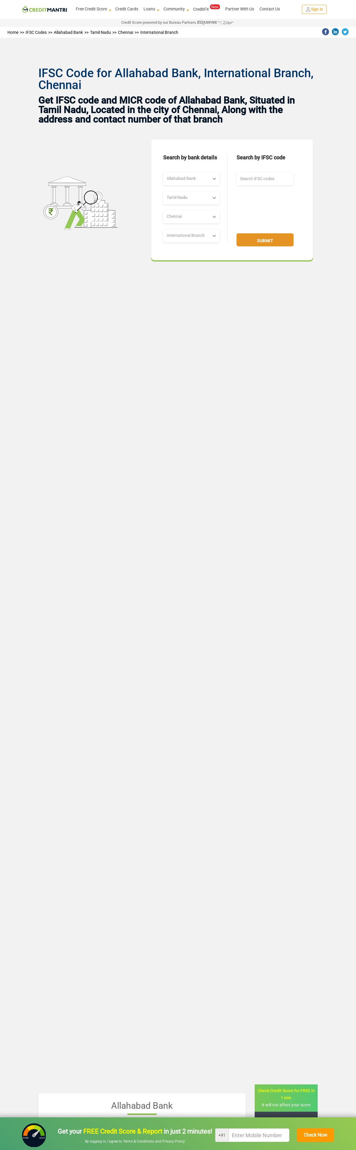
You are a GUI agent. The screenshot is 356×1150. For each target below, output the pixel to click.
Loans (151, 9)
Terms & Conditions (139, 1141)
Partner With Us (239, 9)
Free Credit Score (93, 9)
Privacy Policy (173, 1141)
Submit (265, 240)
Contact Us (269, 9)
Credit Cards (126, 9)
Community (175, 9)
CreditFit (206, 9)
